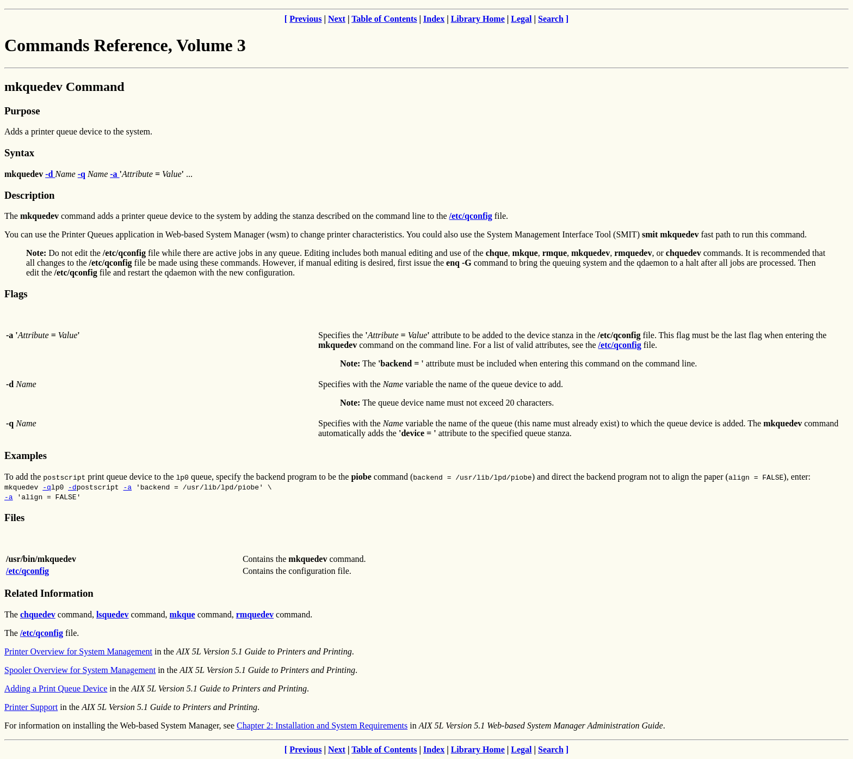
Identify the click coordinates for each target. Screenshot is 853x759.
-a (127, 487)
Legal (521, 18)
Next (336, 18)
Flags (16, 293)
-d (72, 487)
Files (14, 517)
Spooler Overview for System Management (80, 670)
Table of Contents (384, 18)
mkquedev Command (64, 86)
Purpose (22, 111)
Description (29, 195)
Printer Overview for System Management (78, 651)
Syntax (19, 152)
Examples (25, 455)
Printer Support (31, 707)
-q (46, 487)
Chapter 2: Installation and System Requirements (322, 725)
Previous (305, 18)
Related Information (49, 593)
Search (551, 18)
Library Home (478, 18)
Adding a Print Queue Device (55, 688)
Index (433, 18)
